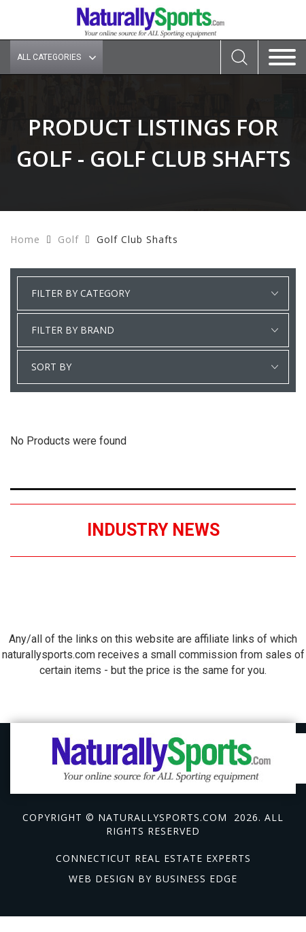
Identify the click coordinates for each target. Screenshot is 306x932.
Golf (68, 239)
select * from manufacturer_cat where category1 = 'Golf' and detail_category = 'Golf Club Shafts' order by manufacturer (153, 330)
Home (25, 239)
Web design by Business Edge (153, 878)
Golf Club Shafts (137, 239)
